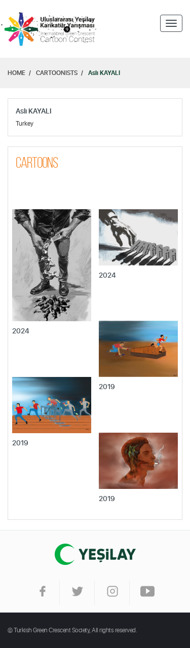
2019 (107, 387)
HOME (16, 73)
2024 (20, 331)
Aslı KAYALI (104, 73)
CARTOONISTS (57, 73)
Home (50, 29)
